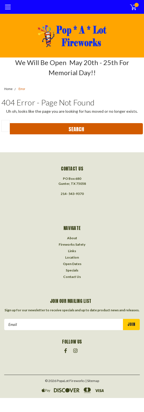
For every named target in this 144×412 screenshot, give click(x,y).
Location (72, 257)
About (72, 238)
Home (8, 89)
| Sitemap (92, 381)
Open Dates (72, 264)
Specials (72, 270)
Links (72, 251)
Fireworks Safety (72, 244)
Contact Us (72, 277)
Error (22, 89)
